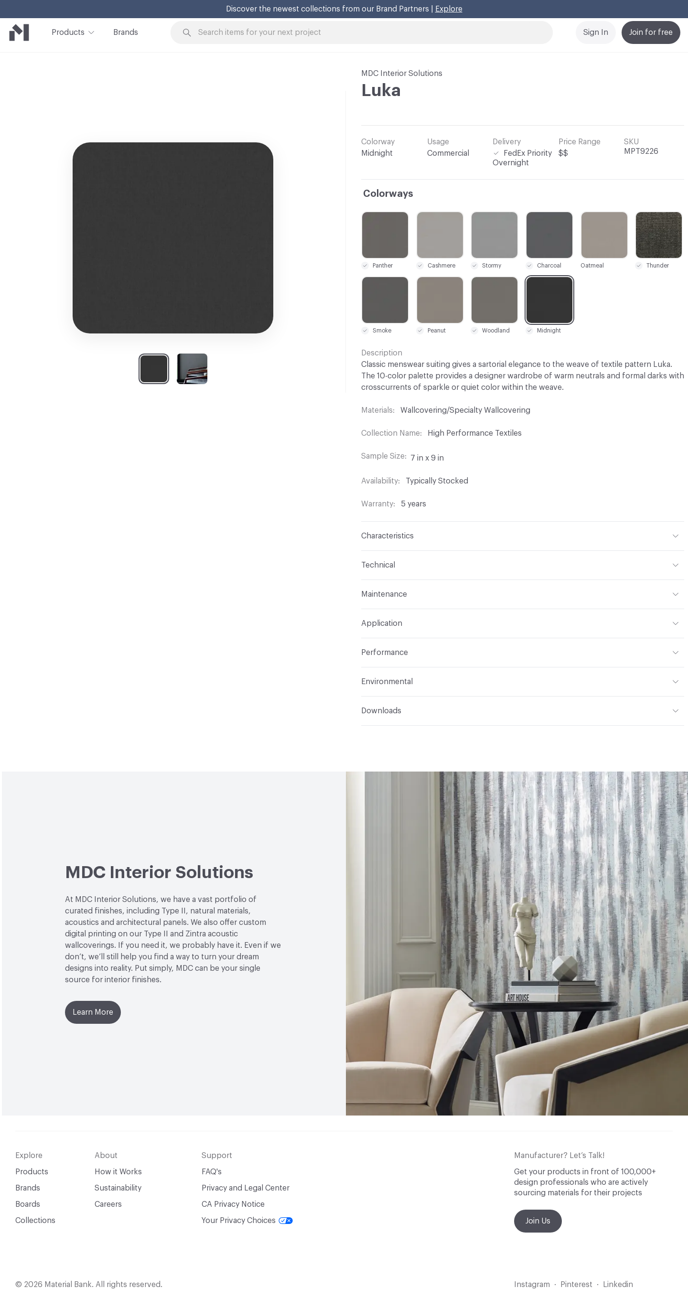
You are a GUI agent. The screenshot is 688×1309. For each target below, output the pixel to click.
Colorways (388, 194)
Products (68, 31)
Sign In (595, 32)
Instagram (532, 1284)
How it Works (118, 1172)
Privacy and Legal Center (246, 1188)
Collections (35, 1220)
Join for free (651, 32)
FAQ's (212, 1172)
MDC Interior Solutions (401, 73)
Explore (448, 9)
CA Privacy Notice (233, 1204)
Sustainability (118, 1188)
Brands (125, 32)
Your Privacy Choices (247, 1220)
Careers (108, 1204)
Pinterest (576, 1284)
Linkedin (618, 1284)
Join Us (538, 1221)
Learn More (93, 1012)
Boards (27, 1204)
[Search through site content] (367, 32)
